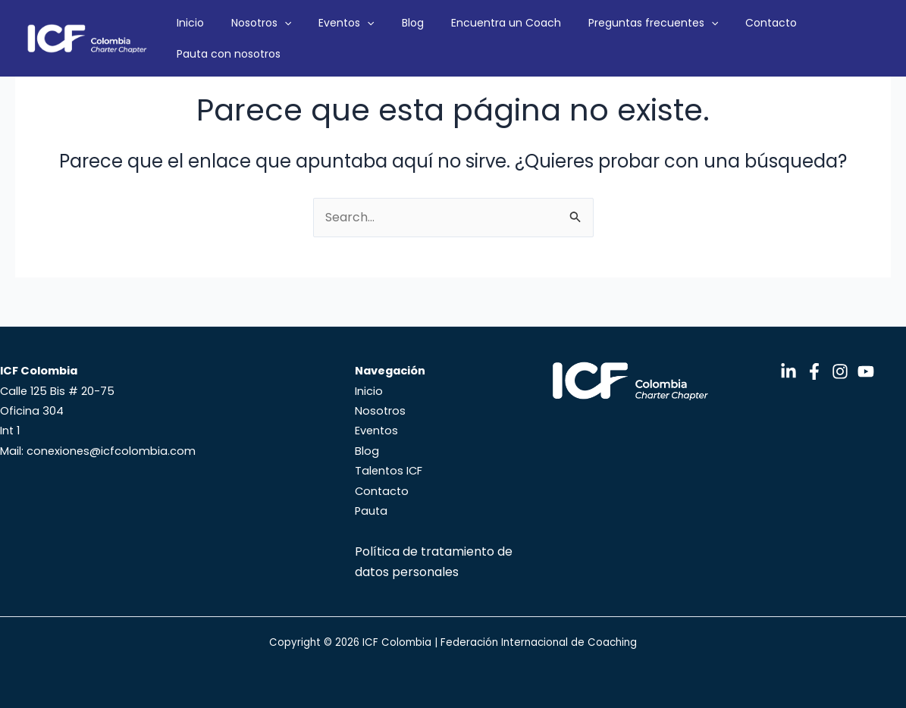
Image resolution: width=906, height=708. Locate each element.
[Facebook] (814, 371)
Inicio (241, 34)
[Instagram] (840, 371)
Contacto (731, 34)
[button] (321, 34)
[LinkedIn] (788, 371)
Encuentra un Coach (497, 34)
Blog (419, 34)
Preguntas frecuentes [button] (629, 34)
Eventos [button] (367, 34)
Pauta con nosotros (821, 34)
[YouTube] (865, 371)
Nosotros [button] (298, 34)
